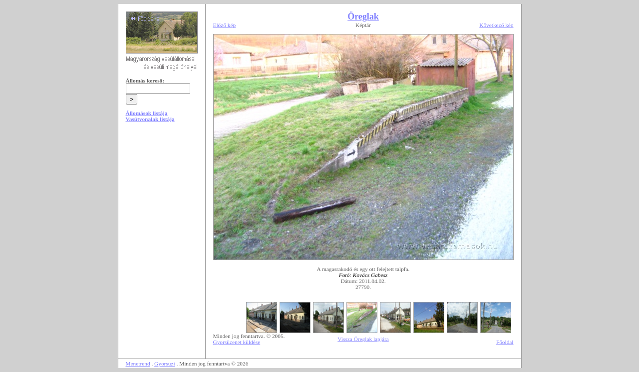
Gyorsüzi (164, 363)
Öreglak (363, 17)
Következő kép (496, 25)
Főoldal (505, 342)
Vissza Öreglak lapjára (362, 339)
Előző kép (224, 25)
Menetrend (138, 363)
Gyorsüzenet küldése (237, 342)
